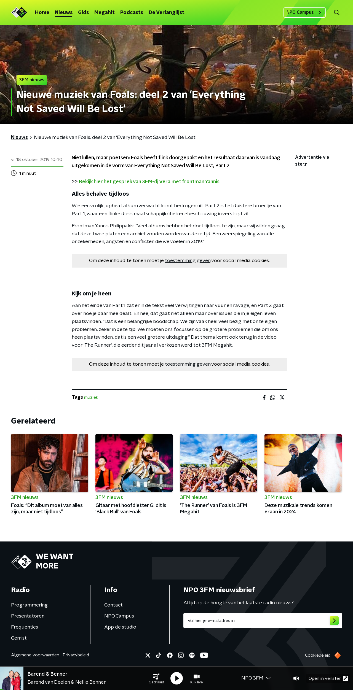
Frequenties (24, 627)
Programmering (29, 605)
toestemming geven (187, 260)
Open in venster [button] (328, 678)
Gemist (19, 638)
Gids (83, 12)
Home (42, 12)
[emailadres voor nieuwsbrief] (262, 620)
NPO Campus (305, 12)
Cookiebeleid (317, 655)
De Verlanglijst (166, 12)
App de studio (120, 627)
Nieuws (64, 12)
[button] (156, 678)
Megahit (104, 12)
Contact (113, 605)
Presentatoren (27, 616)
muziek (91, 397)
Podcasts (131, 12)
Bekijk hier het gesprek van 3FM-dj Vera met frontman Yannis (149, 181)
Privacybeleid (76, 655)
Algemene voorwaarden (35, 655)
